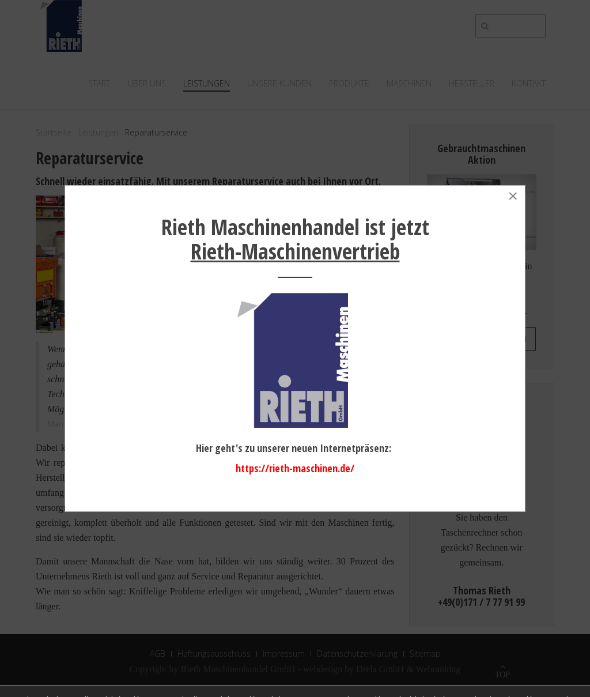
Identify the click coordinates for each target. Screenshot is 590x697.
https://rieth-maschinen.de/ (295, 468)
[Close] (513, 196)
